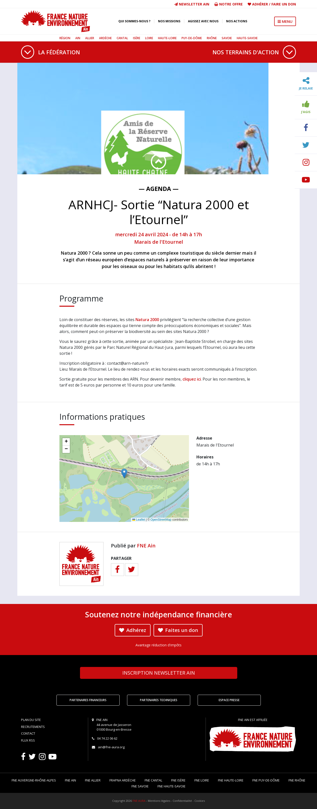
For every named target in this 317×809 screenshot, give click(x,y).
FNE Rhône (297, 780)
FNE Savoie (140, 786)
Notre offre (228, 4)
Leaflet (138, 519)
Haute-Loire (167, 38)
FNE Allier (93, 780)
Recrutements (33, 726)
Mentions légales (159, 801)
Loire (149, 38)
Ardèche (105, 38)
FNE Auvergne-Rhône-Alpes (34, 780)
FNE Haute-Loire (230, 780)
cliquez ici (192, 379)
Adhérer (260, 4)
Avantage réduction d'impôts (158, 645)
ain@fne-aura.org (111, 747)
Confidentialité (182, 801)
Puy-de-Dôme (192, 38)
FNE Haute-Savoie (171, 786)
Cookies (199, 801)
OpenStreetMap (161, 519)
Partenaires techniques (158, 700)
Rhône (212, 38)
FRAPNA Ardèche (122, 780)
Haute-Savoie (247, 38)
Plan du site (31, 720)
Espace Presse (229, 700)
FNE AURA (138, 801)
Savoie (227, 38)
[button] (124, 473)
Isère (136, 38)
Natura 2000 (147, 319)
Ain (77, 38)
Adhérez (132, 630)
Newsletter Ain (191, 4)
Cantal (122, 38)
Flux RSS (28, 740)
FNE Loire (201, 780)
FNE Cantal (153, 780)
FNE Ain (146, 545)
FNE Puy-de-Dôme (266, 780)
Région (64, 38)
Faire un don (283, 4)
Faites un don (178, 630)
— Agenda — (159, 188)
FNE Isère (178, 780)
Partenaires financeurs (88, 700)
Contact (28, 733)
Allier (89, 38)
